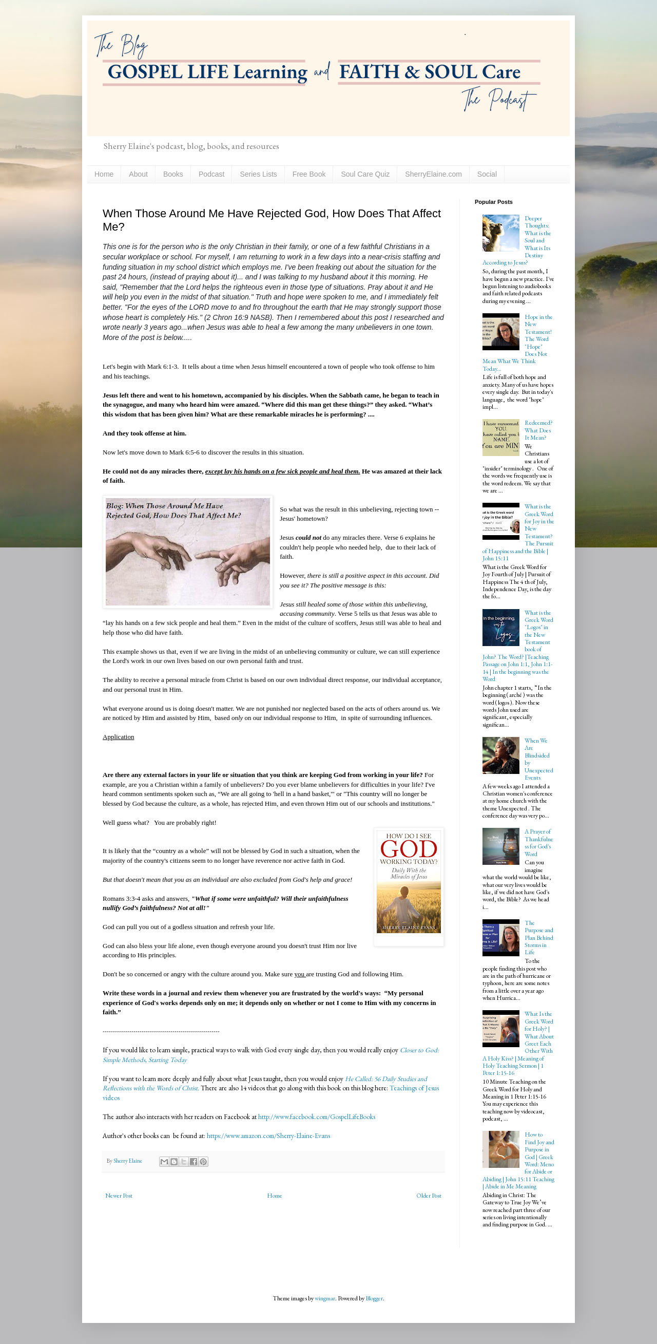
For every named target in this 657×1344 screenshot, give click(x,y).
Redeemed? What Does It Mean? (539, 430)
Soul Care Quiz (365, 174)
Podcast (212, 174)
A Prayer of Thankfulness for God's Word (539, 842)
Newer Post (118, 1195)
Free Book (309, 174)
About (138, 174)
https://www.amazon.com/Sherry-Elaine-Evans (267, 1135)
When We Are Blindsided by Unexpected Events (539, 759)
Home (103, 174)
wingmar (325, 1298)
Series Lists (258, 174)
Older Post (428, 1195)
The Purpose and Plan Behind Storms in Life (539, 938)
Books (173, 174)
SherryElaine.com (433, 174)
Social (487, 174)
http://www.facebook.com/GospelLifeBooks (316, 1116)
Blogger (374, 1298)
